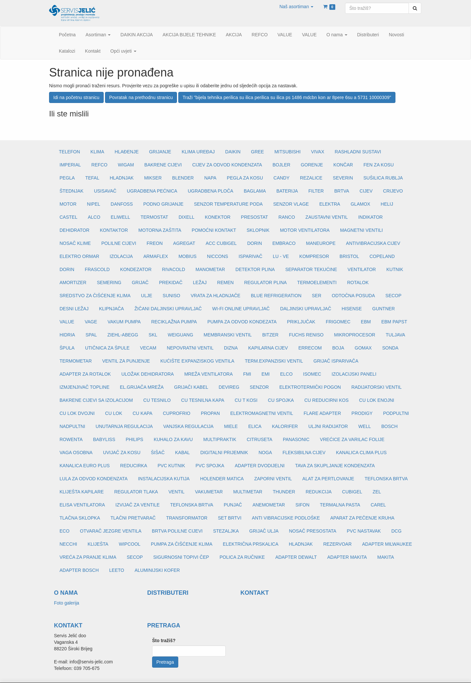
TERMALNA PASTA (340, 504)
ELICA (254, 426)
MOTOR (68, 204)
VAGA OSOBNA (76, 452)
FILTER (316, 191)
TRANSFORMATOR (186, 518)
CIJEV (366, 191)
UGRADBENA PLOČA (210, 191)
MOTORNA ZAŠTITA (159, 230)
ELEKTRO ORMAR (79, 256)
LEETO (116, 570)
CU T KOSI (246, 400)
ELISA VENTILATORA (82, 504)
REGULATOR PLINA (265, 282)
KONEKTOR (217, 217)
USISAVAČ (105, 191)
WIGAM (126, 164)
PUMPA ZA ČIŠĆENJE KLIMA (181, 544)
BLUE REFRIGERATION (276, 295)
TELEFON (69, 151)
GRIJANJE (160, 151)
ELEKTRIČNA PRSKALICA (250, 544)
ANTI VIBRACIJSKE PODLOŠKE (286, 518)
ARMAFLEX (155, 256)
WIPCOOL (129, 544)
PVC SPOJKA (210, 465)
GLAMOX (360, 204)
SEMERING (109, 282)
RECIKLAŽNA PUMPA (174, 321)
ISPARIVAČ (250, 256)
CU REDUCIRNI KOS (326, 400)
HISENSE (352, 308)
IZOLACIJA (121, 256)
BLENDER (183, 177)
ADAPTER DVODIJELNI (260, 465)
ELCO (286, 374)
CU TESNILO (157, 400)
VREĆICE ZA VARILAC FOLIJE (352, 439)
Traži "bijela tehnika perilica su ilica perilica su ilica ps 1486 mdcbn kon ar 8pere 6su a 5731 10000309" (287, 97)
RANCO (286, 217)
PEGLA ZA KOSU (245, 177)
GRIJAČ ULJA (263, 531)
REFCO (99, 164)
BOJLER (281, 164)
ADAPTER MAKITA (347, 557)
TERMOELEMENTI (317, 282)
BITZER (270, 334)
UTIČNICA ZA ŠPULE (107, 347)
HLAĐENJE (127, 151)
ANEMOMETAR (269, 504)
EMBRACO (284, 243)
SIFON (302, 504)
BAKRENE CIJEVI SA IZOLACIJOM (96, 400)
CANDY (281, 177)
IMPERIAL (70, 164)
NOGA (265, 452)
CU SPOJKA (281, 400)
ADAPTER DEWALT (296, 557)
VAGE (91, 321)
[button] (296, 6)
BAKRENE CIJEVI (163, 164)
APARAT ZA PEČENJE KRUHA (362, 518)
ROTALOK (358, 282)
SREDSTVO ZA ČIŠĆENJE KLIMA (95, 295)
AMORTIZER (73, 282)
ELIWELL (120, 217)
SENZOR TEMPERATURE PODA (228, 204)
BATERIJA (287, 191)
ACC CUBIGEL (221, 243)
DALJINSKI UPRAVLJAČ (305, 308)
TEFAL (92, 177)
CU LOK (113, 413)
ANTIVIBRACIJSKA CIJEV (373, 243)
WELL (364, 426)
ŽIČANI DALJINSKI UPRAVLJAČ (168, 308)
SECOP (393, 295)
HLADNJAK (122, 177)
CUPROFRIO (176, 413)
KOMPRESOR (314, 256)
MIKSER (153, 177)
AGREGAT (184, 243)
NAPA (210, 177)
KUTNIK (394, 269)
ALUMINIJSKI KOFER (157, 570)
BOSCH (389, 426)
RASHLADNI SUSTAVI (358, 151)
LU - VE (281, 256)
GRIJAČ (140, 282)
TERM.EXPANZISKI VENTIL (274, 361)
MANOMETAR (210, 269)
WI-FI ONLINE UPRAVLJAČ (241, 308)
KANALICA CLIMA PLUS (361, 452)
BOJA (338, 347)
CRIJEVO (393, 191)
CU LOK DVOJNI (77, 413)
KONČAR (343, 164)
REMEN (225, 282)
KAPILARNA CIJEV (268, 347)
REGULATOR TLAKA (136, 491)
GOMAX (363, 347)
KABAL (182, 452)
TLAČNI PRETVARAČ (133, 518)
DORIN (254, 243)
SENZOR (259, 387)
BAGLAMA (255, 191)
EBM (366, 321)
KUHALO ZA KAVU (173, 439)
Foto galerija (66, 603)
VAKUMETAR (209, 491)
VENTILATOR (362, 269)
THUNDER (284, 491)
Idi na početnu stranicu (76, 97)
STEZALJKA (226, 531)
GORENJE (312, 164)
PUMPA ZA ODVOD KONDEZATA (242, 321)
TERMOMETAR (76, 361)
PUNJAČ (233, 504)
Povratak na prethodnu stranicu (141, 97)
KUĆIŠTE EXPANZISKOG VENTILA (197, 361)
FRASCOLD (97, 269)
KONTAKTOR (114, 230)
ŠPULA (67, 347)
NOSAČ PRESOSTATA (313, 531)
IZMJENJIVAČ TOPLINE (84, 387)
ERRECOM (310, 347)
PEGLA (67, 177)
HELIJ (387, 204)
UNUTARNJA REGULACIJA (124, 426)
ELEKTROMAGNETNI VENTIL (261, 413)
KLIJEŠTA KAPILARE (82, 491)
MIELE (231, 426)
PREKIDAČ (171, 282)
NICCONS (217, 256)
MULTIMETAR (247, 491)
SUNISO (171, 295)
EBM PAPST (394, 321)
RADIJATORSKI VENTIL (376, 387)
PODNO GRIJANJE (163, 204)
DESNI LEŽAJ (74, 308)
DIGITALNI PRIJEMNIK (224, 452)
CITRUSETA (259, 439)
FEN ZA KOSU (378, 164)
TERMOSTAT (154, 217)
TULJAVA (395, 334)
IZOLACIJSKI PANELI (354, 374)
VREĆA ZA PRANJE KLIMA (88, 557)
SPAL (91, 334)
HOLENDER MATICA (222, 478)
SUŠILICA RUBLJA (383, 177)
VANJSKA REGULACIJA (188, 426)
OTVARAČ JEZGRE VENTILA (110, 531)
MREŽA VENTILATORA (208, 374)
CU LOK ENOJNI (376, 400)
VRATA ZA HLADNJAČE (215, 295)
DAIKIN (233, 151)
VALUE (67, 321)
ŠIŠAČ (158, 452)
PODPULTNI (396, 413)
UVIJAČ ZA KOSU (121, 452)
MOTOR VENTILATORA (305, 230)
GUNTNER (383, 308)
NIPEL (93, 204)
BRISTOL (349, 256)
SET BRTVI (229, 518)
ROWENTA (71, 439)
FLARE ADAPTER (322, 413)
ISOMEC (312, 374)
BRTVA (341, 191)
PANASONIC (296, 439)
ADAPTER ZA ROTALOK (85, 374)
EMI (266, 374)
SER (317, 295)
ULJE (146, 295)
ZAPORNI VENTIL (273, 478)
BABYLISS (104, 439)
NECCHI (68, 544)
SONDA (390, 347)
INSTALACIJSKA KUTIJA (164, 478)
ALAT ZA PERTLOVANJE (328, 478)
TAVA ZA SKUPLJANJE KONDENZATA (335, 465)
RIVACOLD (173, 269)
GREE (257, 151)
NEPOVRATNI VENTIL (190, 347)
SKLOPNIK (258, 230)
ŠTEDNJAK (71, 191)
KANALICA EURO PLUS (85, 465)
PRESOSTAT (254, 217)
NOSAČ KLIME (75, 243)
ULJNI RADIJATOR (328, 426)
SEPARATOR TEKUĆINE (311, 269)
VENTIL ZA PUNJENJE (126, 361)
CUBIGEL (352, 491)
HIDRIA (67, 334)
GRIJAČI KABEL (191, 387)
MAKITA (385, 557)
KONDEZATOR (135, 269)
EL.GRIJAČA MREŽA (142, 387)
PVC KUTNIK (171, 465)
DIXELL (186, 217)
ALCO (94, 217)
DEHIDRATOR (74, 230)
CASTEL (68, 217)
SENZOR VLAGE (291, 204)
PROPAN (210, 413)
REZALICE (311, 177)
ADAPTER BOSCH (79, 570)
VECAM (148, 347)
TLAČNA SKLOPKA (80, 518)
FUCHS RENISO (306, 334)
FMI (247, 374)
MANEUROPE (321, 243)
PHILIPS (134, 439)
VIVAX (317, 151)
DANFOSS (122, 204)
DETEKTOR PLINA (255, 269)
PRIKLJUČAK (301, 321)
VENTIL (176, 491)
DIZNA (231, 347)
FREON (155, 243)
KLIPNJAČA (111, 308)
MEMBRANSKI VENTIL (228, 334)
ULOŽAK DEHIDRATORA (147, 374)
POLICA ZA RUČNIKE (242, 557)
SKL (152, 334)
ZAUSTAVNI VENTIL (326, 217)
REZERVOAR (337, 544)
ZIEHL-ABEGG (122, 334)
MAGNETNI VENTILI (361, 230)
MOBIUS (188, 256)
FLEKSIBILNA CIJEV (304, 452)
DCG (396, 531)
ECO (64, 531)
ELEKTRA (329, 204)
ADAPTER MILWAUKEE (387, 544)
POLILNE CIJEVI (118, 243)
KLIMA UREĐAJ (198, 151)
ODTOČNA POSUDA (353, 295)
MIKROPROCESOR (354, 334)
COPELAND (382, 256)
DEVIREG (229, 387)
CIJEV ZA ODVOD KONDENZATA (227, 164)
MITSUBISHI (287, 151)
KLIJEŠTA (98, 544)
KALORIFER (285, 426)
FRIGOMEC (338, 321)
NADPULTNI (72, 426)
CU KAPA (142, 413)
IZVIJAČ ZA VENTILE (137, 504)
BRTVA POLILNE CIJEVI (177, 531)
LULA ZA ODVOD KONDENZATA (94, 478)
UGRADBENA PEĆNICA (152, 191)
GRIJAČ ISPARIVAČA (335, 361)
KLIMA (97, 151)
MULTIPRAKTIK (219, 439)
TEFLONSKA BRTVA (386, 478)
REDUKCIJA (318, 491)
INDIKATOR (370, 217)
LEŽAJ (200, 282)
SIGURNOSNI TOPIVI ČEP (181, 557)
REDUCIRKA (133, 465)
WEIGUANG (180, 334)
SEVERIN (343, 177)
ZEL (377, 491)
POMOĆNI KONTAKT (214, 230)
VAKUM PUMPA (124, 321)
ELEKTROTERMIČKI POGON (310, 387)
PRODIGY (362, 413)
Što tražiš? (164, 640)
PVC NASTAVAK (364, 531)
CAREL (378, 504)
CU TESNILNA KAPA (202, 400)
